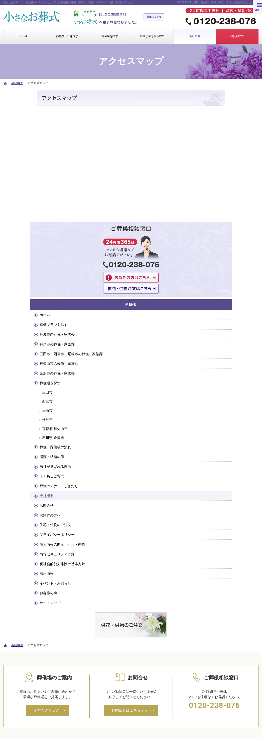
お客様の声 (214, 466)
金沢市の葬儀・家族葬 (223, 246)
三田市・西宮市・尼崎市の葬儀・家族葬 (228, 224)
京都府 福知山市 (220, 301)
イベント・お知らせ (221, 456)
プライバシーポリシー (223, 407)
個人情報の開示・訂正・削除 (228, 417)
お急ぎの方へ (216, 388)
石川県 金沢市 (219, 310)
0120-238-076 (214, 578)
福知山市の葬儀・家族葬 (225, 236)
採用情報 (213, 446)
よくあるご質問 (218, 349)
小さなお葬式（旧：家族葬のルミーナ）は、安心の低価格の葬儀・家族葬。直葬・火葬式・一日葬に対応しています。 (69, 2)
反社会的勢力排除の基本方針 (228, 436)
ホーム (211, 183)
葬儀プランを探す (220, 193)
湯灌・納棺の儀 (218, 329)
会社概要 (213, 368)
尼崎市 (213, 283)
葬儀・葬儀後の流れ (221, 320)
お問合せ (213, 378)
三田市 (213, 265)
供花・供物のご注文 (221, 398)
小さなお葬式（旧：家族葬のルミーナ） (94, 715)
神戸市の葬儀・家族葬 (223, 212)
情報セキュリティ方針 (223, 427)
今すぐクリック (46, 584)
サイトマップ (216, 475)
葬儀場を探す (216, 256)
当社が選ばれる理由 (221, 339)
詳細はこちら (156, 17)
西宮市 (213, 274)
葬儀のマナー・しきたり (225, 358)
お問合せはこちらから (129, 584)
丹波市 (213, 292)
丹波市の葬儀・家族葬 (223, 203)
